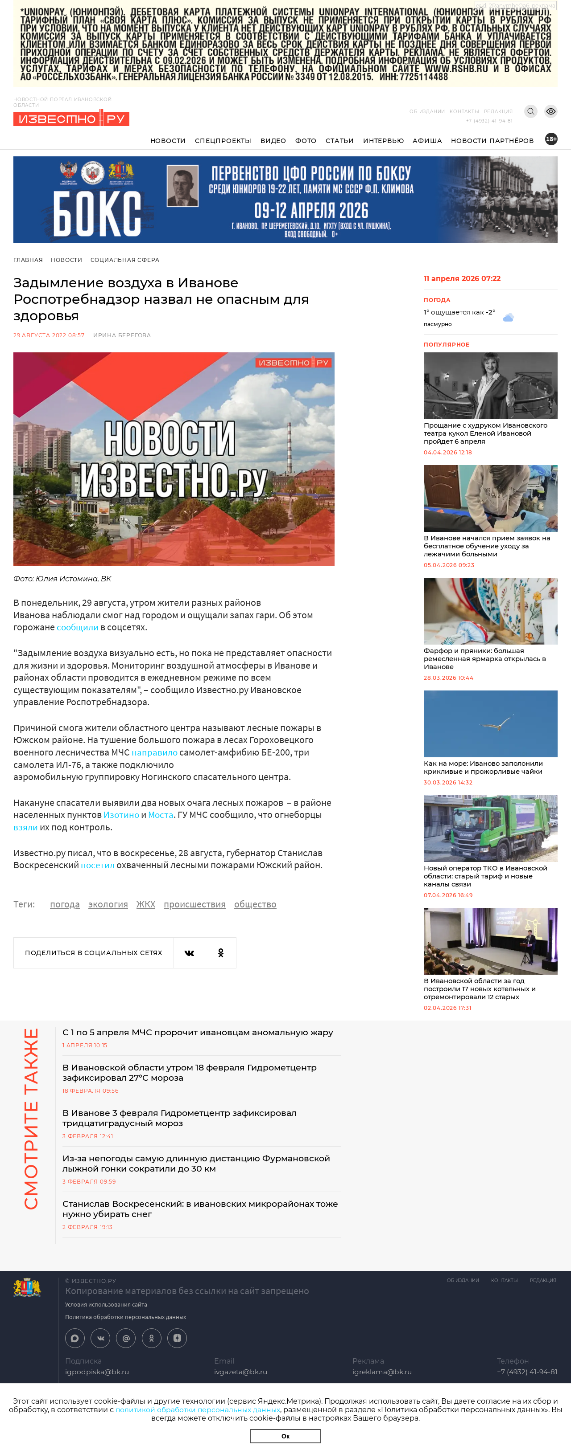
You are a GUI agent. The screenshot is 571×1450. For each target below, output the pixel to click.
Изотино (121, 814)
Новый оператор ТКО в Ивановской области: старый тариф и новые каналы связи (491, 847)
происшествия (195, 903)
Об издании (427, 111)
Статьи (340, 141)
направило (155, 751)
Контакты (464, 111)
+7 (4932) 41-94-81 (489, 121)
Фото (306, 141)
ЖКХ (146, 903)
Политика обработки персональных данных (125, 1339)
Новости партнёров (492, 141)
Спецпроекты (223, 141)
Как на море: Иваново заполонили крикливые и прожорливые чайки (491, 737)
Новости (168, 141)
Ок (285, 1436)
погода (65, 903)
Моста (162, 814)
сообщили (79, 627)
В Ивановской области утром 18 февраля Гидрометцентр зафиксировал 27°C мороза (197, 1092)
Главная (28, 260)
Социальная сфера (126, 260)
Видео (273, 141)
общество (255, 903)
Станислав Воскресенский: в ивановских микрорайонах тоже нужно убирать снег (196, 1231)
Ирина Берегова (122, 335)
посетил (98, 864)
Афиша (427, 141)
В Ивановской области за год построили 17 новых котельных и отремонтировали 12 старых (491, 961)
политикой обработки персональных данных (198, 1409)
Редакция (498, 111)
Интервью (383, 141)
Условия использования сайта (106, 1327)
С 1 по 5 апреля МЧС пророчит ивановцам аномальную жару (192, 1045)
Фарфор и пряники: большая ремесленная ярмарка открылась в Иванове (491, 627)
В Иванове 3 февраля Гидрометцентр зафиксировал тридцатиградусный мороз (186, 1138)
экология (108, 903)
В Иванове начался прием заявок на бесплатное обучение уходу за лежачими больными (491, 513)
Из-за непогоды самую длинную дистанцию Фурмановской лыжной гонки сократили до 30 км (181, 1184)
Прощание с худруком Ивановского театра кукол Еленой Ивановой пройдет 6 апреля (491, 399)
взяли (25, 826)
